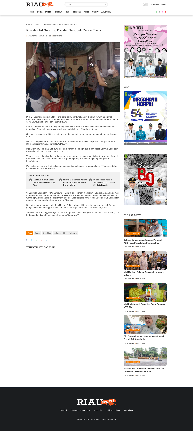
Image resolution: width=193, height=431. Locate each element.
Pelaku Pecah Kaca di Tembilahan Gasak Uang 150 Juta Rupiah (104, 182)
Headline (47, 233)
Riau (67, 12)
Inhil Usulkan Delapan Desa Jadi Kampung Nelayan (144, 273)
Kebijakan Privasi (113, 410)
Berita (39, 12)
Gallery (95, 12)
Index (164, 4)
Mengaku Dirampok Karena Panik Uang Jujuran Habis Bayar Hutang (75, 182)
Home (31, 12)
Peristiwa (58, 12)
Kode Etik (98, 410)
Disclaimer (128, 410)
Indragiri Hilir (59, 233)
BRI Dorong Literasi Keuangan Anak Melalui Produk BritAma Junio (145, 337)
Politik (48, 12)
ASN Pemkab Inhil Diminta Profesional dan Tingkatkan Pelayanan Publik (144, 370)
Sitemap (155, 4)
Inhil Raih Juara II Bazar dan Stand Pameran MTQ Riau (44, 182)
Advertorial (106, 12)
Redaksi (63, 410)
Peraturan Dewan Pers (80, 410)
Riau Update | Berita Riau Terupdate (103, 419)
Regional (77, 12)
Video (86, 12)
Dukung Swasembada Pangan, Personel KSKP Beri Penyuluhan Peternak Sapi (143, 241)
